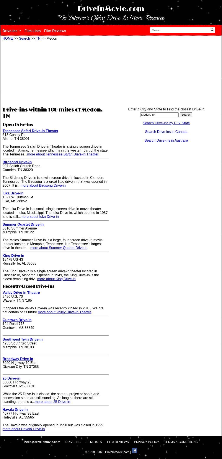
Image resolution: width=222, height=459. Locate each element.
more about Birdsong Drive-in (43, 185)
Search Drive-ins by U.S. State (166, 123)
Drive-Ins (12, 31)
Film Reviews (55, 31)
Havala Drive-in (15, 409)
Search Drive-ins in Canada (166, 132)
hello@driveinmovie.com (42, 442)
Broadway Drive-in (18, 359)
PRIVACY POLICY (146, 442)
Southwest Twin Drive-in (23, 339)
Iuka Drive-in (13, 193)
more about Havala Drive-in (24, 429)
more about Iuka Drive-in (40, 216)
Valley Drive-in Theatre (21, 292)
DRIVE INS (73, 442)
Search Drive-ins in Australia (166, 140)
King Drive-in (13, 255)
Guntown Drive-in (17, 320)
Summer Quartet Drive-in (23, 224)
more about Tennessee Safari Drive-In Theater (62, 154)
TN (38, 38)
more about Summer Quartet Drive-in (58, 248)
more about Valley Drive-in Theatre (64, 312)
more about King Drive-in (56, 279)
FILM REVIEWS (118, 442)
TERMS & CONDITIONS (181, 442)
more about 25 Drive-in (52, 402)
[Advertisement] (55, 73)
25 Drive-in (11, 378)
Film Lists (32, 31)
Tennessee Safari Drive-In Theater (30, 131)
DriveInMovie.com (111, 9)
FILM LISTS (94, 442)
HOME (8, 38)
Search (24, 38)
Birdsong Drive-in (17, 162)
